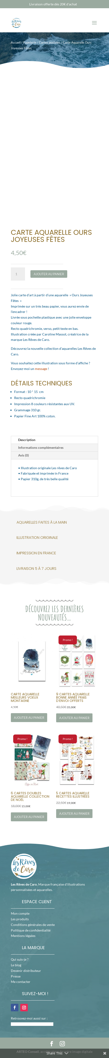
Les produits (20, 919)
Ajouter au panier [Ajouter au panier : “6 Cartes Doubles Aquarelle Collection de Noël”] (29, 817)
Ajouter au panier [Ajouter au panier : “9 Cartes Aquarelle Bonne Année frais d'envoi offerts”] (74, 718)
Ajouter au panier (49, 274)
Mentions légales (23, 936)
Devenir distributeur (26, 971)
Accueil (16, 42)
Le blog (16, 965)
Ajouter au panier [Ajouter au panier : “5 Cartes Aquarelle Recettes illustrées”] (74, 813)
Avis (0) (23, 455)
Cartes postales (49, 42)
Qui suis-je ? (20, 959)
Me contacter (20, 982)
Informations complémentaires (40, 447)
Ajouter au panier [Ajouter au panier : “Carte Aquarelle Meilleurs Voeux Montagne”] (29, 717)
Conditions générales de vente (33, 925)
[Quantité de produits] (18, 274)
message (41, 369)
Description (26, 440)
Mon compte (20, 913)
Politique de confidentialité (30, 930)
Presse (16, 976)
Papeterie (29, 42)
